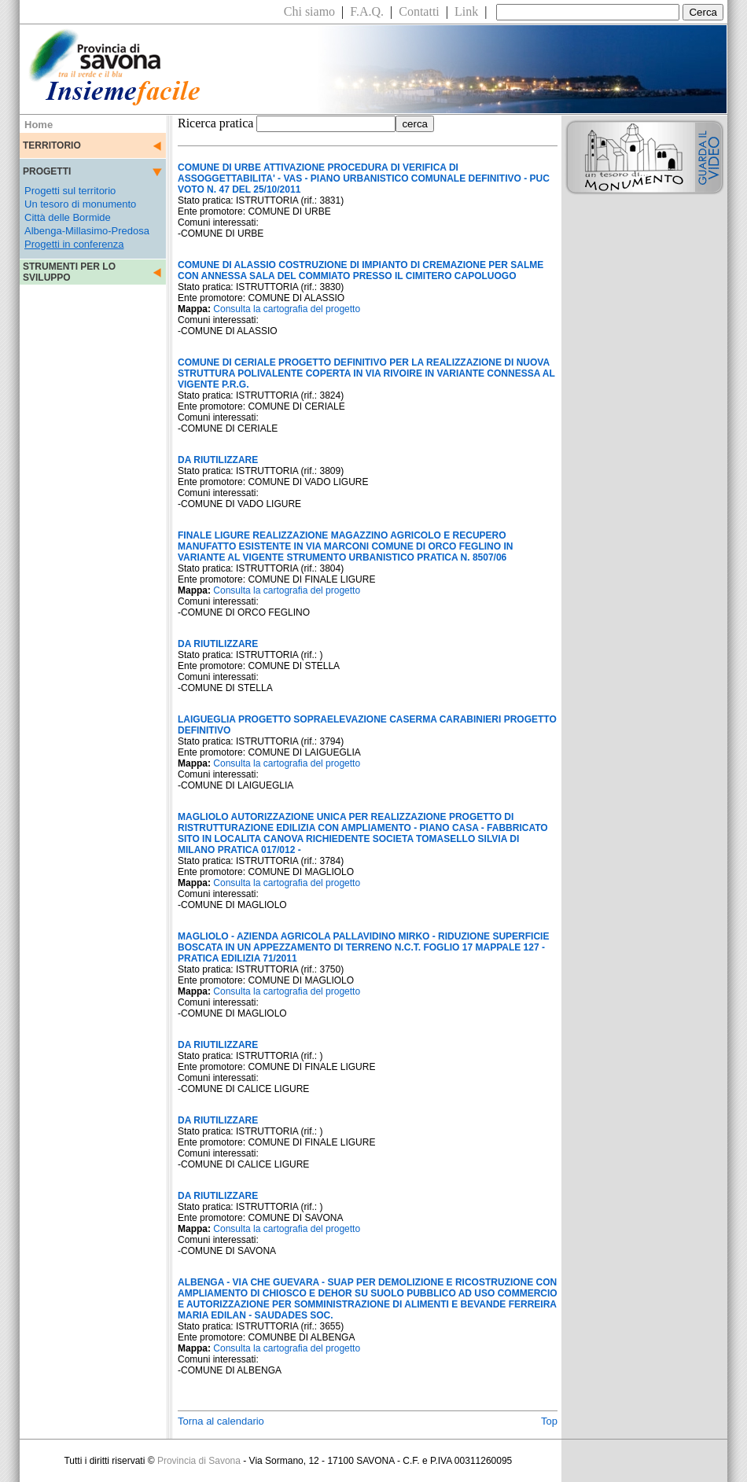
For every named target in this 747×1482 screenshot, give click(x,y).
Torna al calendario (221, 1421)
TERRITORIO (52, 145)
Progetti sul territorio (70, 191)
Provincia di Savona (199, 1460)
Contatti (419, 11)
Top (549, 1421)
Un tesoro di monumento (80, 204)
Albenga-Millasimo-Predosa (86, 231)
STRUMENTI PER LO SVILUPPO (69, 272)
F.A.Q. (367, 11)
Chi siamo (309, 11)
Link (466, 11)
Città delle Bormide (67, 217)
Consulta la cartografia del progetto (286, 308)
